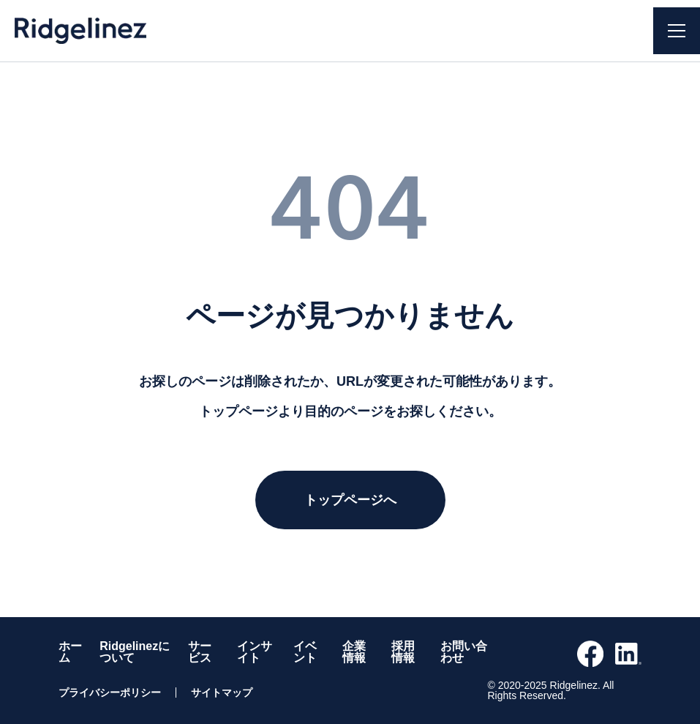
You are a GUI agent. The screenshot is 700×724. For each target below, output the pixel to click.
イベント (305, 652)
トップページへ (350, 500)
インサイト (254, 652)
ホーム (70, 652)
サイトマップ (221, 692)
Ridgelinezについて (134, 652)
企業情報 (354, 652)
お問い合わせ (463, 652)
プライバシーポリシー (110, 692)
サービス (199, 652)
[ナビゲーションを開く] (676, 30)
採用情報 (403, 652)
